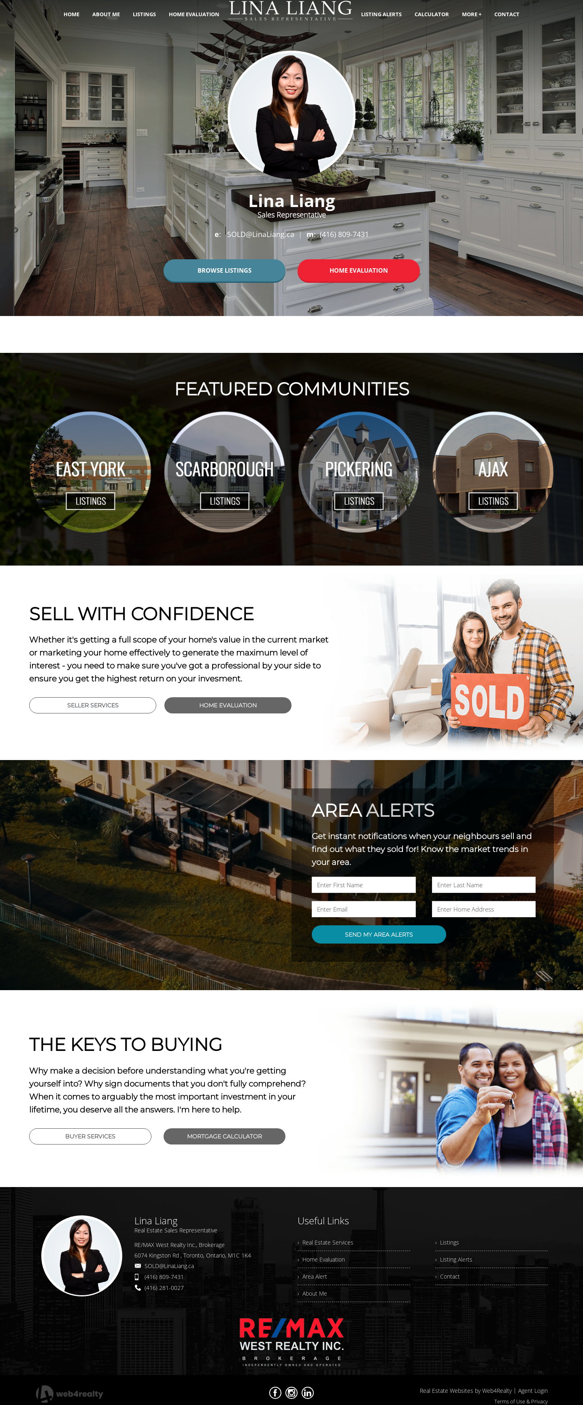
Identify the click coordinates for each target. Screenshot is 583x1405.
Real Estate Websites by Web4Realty (466, 1390)
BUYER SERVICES (90, 1136)
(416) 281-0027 (164, 1288)
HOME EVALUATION (359, 270)
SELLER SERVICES (93, 705)
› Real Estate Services (325, 1242)
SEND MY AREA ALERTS (379, 934)
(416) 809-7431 (164, 1277)
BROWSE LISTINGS (224, 270)
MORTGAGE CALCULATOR (224, 1136)
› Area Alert (312, 1276)
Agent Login (533, 1390)
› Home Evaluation (321, 1259)
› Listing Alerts (453, 1259)
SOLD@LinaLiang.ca (169, 1266)
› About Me (312, 1293)
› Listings (447, 1242)
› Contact (447, 1276)
